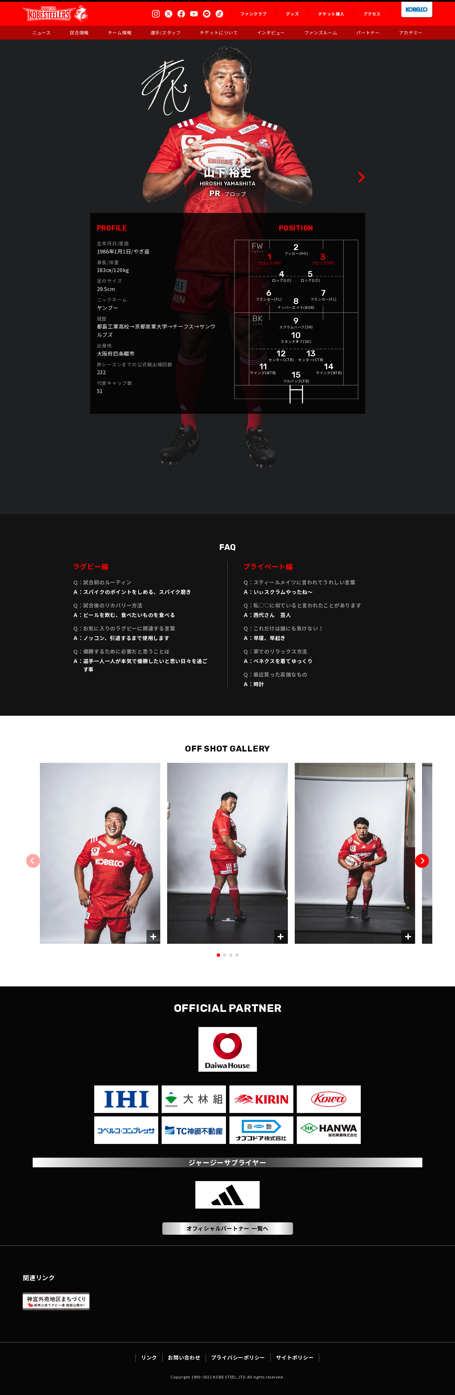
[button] (422, 861)
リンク (149, 1357)
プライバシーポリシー (238, 1357)
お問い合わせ (184, 1357)
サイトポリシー (295, 1357)
